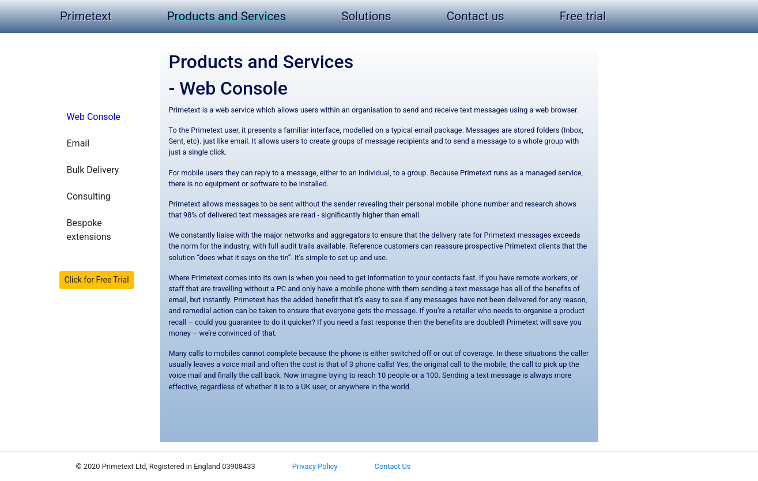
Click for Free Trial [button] (97, 279)
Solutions (366, 16)
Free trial (583, 16)
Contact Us (393, 466)
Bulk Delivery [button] (93, 169)
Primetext (88, 16)
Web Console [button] (94, 116)
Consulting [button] (89, 196)
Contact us (475, 16)
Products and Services (226, 16)
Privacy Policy (315, 466)
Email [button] (78, 143)
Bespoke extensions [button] (89, 229)
